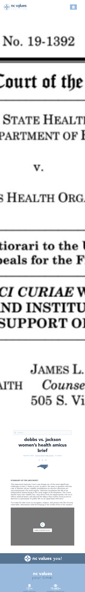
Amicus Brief (39, 455)
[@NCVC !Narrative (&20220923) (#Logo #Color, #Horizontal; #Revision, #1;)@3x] (15, 3)
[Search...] (42, 432)
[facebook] (39, 460)
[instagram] (46, 460)
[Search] (15, 432)
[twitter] (42, 460)
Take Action (50, 455)
